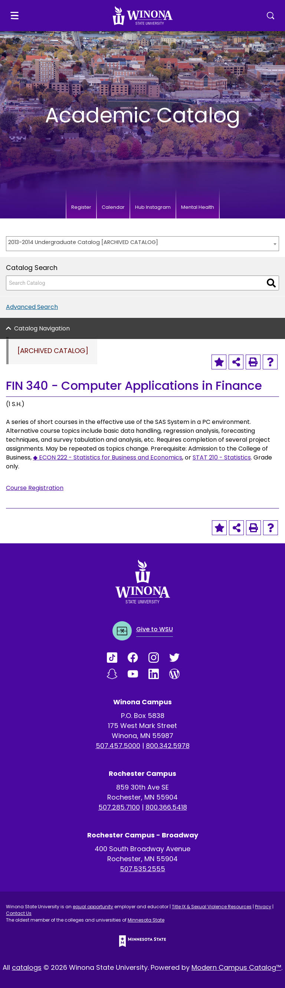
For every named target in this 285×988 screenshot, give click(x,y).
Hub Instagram (153, 207)
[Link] (117, 657)
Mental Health (197, 207)
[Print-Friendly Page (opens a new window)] (253, 362)
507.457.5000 (118, 745)
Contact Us (19, 913)
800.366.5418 (166, 807)
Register (81, 207)
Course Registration (34, 488)
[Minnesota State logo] (142, 941)
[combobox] (142, 243)
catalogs (27, 967)
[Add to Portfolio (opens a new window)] (219, 362)
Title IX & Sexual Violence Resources (212, 906)
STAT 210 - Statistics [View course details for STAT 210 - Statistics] (222, 457)
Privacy (263, 906)
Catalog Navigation (42, 328)
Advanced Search (32, 307)
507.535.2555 (142, 868)
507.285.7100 (119, 807)
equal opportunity (93, 906)
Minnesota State (146, 920)
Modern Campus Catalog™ (236, 967)
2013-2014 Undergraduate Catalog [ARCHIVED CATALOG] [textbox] (83, 242)
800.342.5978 (168, 745)
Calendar (113, 207)
